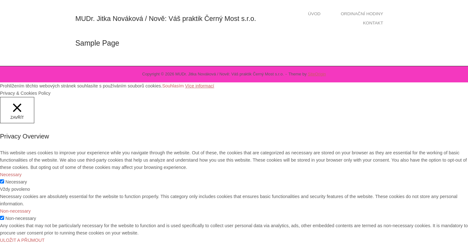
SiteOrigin (317, 74)
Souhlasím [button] (173, 85)
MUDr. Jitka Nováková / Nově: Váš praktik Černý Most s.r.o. (166, 18)
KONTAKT (373, 23)
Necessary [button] (11, 174)
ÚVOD (314, 13)
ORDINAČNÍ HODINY (362, 13)
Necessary (16, 181)
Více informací (199, 85)
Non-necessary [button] (15, 211)
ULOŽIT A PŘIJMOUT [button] (22, 240)
